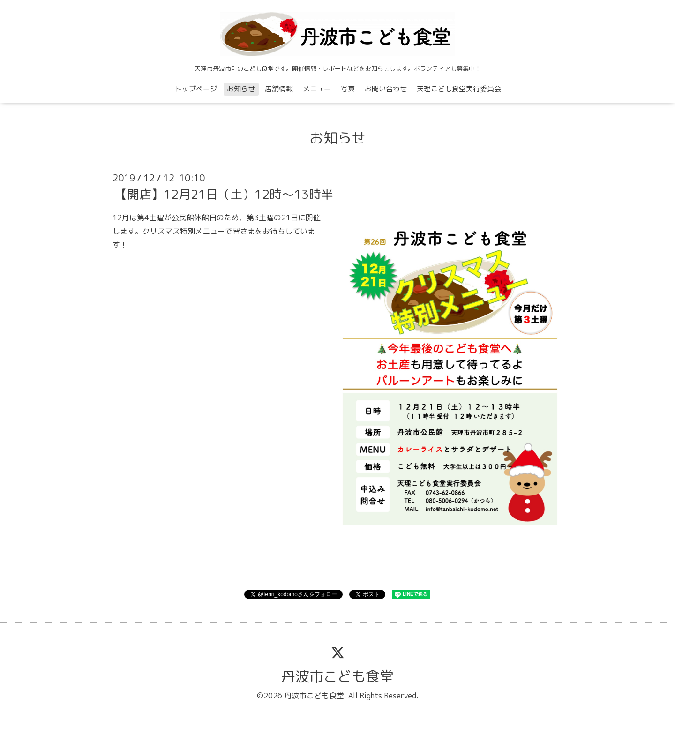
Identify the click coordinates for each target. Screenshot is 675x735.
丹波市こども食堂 (337, 676)
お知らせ (241, 89)
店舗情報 (279, 89)
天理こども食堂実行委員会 (459, 89)
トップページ (196, 89)
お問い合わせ (386, 89)
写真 (348, 89)
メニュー (317, 89)
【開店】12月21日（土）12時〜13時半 (224, 194)
